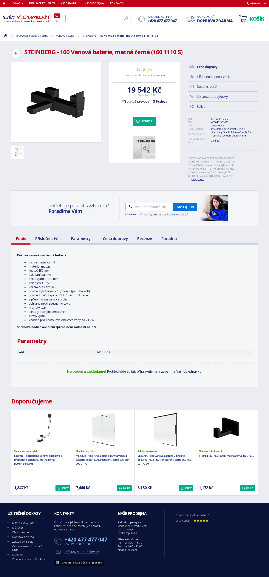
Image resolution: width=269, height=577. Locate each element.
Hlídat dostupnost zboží (213, 76)
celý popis (198, 179)
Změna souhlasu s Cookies (28, 559)
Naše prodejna (94, 3)
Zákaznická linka (162, 19)
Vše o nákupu (69, 3)
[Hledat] (98, 18)
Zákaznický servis (22, 541)
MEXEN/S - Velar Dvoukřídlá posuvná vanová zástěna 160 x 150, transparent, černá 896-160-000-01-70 (102, 459)
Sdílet (201, 106)
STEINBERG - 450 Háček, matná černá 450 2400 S (226, 456)
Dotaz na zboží (207, 86)
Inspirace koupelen (42, 3)
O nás (16, 3)
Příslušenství (48, 238)
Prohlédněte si (118, 371)
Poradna (169, 238)
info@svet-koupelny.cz (81, 552)
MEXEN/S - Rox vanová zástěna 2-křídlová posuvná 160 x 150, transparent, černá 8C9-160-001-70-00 (164, 459)
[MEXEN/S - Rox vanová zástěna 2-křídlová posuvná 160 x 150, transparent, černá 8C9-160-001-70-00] (165, 429)
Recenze (144, 238)
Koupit (147, 121)
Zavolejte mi (185, 207)
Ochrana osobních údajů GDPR (27, 548)
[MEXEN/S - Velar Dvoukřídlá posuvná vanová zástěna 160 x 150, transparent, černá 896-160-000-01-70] (104, 429)
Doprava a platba (23, 537)
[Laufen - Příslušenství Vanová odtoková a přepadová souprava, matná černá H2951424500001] (42, 429)
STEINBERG (217, 125)
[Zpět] (16, 53)
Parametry (82, 238)
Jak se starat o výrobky (212, 96)
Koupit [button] (65, 488)
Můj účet (17, 527)
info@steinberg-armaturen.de (228, 129)
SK (56, 21)
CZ (56, 15)
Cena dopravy (115, 238)
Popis (21, 238)
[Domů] (6, 3)
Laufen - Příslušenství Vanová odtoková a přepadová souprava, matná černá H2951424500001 (38, 459)
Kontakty (116, 3)
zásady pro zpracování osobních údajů (166, 214)
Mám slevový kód (23, 523)
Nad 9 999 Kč (215, 19)
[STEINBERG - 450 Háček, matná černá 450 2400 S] (227, 429)
